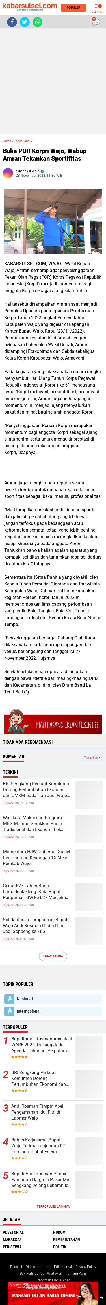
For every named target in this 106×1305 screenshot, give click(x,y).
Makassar (12, 1239)
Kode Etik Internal (58, 1267)
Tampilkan (92, 757)
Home (7, 141)
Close (15, 1284)
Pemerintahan (66, 1239)
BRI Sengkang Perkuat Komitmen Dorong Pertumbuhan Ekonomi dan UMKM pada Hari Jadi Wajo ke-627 (36, 789)
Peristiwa (12, 1247)
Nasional (25, 999)
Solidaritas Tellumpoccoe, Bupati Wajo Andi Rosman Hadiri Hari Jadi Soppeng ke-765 (35, 925)
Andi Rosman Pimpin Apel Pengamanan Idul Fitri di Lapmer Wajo (37, 1112)
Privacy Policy (85, 1267)
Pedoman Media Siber (53, 1280)
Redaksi (16, 1267)
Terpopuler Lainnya (53, 1206)
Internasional (29, 1011)
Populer (71, 8)
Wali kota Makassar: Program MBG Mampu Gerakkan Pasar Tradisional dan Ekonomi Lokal (34, 823)
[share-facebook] (12, 22)
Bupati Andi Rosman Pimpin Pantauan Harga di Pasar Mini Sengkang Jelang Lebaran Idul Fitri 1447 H (41, 1179)
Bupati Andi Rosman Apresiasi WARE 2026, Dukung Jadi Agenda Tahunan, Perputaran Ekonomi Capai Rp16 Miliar (41, 1045)
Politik (59, 1247)
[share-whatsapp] (37, 22)
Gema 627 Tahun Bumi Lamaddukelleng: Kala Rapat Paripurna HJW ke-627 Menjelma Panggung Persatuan (35, 891)
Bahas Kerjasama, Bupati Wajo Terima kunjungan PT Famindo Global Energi (38, 1145)
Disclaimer (34, 1267)
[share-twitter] (25, 22)
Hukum (59, 1232)
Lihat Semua (53, 956)
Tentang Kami (76, 1274)
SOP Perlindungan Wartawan (40, 1274)
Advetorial (13, 1232)
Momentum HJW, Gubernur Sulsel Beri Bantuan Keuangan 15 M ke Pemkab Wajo (36, 857)
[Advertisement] (53, 81)
